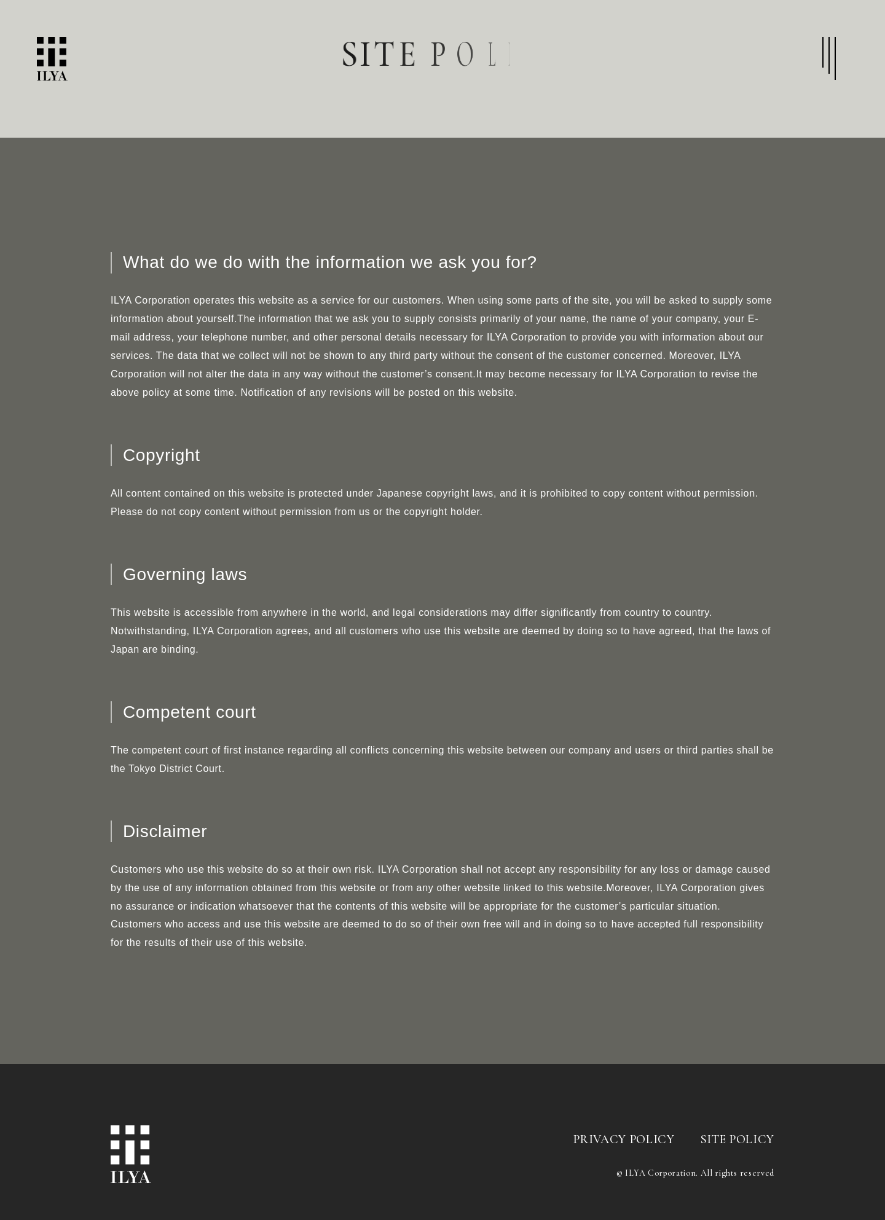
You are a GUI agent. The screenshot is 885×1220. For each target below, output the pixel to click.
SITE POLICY (737, 1139)
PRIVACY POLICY (623, 1139)
